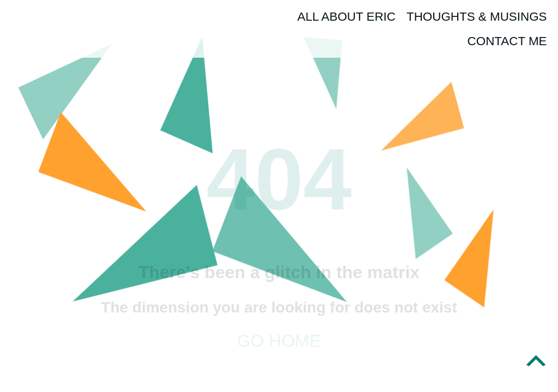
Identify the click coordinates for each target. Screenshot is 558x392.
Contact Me (507, 41)
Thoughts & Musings (477, 16)
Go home (279, 341)
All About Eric (347, 16)
